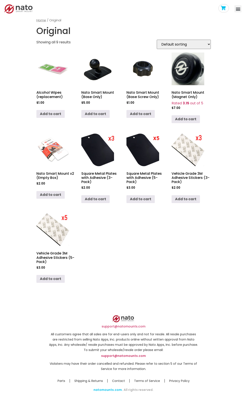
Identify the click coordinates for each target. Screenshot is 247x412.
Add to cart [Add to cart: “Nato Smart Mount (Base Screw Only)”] (140, 113)
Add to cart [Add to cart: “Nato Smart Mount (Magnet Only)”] (185, 119)
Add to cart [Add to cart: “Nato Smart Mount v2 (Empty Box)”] (50, 194)
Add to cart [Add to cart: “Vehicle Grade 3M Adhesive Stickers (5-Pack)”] (50, 278)
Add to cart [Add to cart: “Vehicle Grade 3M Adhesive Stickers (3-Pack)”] (185, 199)
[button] (238, 8)
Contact (118, 381)
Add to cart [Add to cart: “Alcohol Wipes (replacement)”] (50, 113)
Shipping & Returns (88, 381)
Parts (61, 381)
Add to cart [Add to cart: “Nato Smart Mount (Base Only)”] (95, 113)
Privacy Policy (179, 381)
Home (41, 20)
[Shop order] (184, 44)
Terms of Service (147, 381)
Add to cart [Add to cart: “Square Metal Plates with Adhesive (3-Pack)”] (95, 199)
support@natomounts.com (123, 326)
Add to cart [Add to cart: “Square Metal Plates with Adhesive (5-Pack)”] (140, 199)
